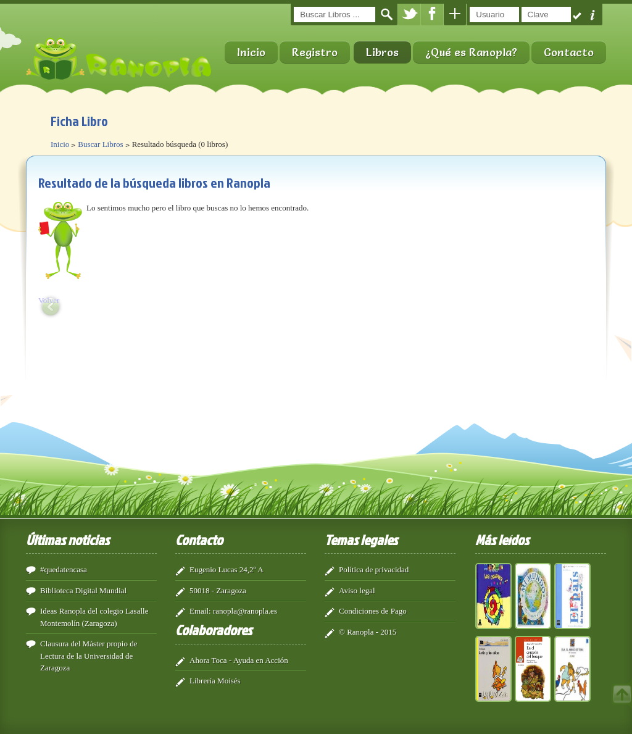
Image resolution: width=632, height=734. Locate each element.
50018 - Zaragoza (217, 590)
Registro (315, 52)
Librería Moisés (215, 680)
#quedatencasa (63, 569)
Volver (48, 300)
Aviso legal (357, 590)
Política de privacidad (374, 569)
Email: (200, 610)
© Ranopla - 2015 (367, 631)
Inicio (251, 52)
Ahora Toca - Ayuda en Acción (238, 660)
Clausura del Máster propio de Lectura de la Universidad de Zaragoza (88, 655)
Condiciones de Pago (373, 610)
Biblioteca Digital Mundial (83, 590)
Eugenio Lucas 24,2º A (226, 569)
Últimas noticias (67, 539)
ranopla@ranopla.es (245, 610)
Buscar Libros (100, 144)
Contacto (569, 52)
